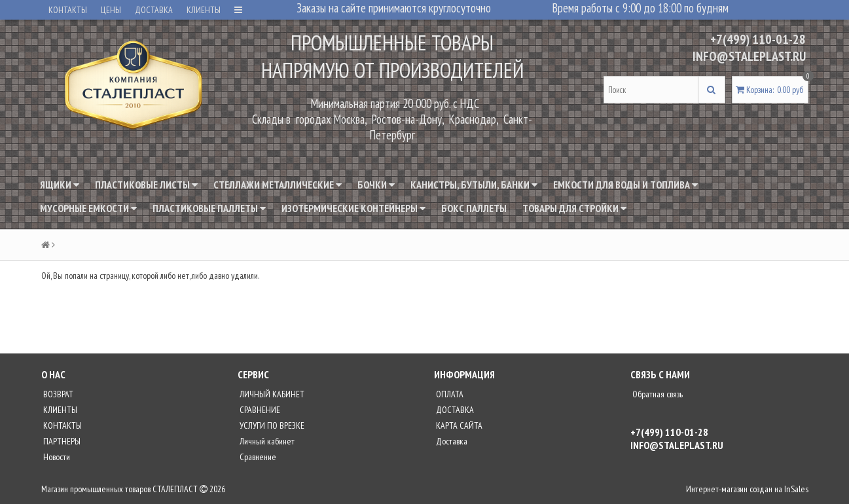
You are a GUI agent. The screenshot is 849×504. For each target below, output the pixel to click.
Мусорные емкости (88, 208)
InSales (796, 489)
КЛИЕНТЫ (204, 10)
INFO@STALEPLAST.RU (749, 56)
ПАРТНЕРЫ (61, 441)
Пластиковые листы (146, 184)
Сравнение (257, 457)
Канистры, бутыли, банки (473, 184)
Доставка (450, 441)
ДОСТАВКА (154, 10)
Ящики (59, 184)
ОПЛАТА (448, 394)
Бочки (376, 184)
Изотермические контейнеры (353, 208)
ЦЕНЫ (111, 10)
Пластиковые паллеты (209, 208)
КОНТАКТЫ (67, 10)
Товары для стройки (574, 208)
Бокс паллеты (474, 208)
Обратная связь (656, 394)
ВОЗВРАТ (57, 394)
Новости (55, 457)
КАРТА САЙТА (458, 425)
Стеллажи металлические (277, 184)
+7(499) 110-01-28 (758, 39)
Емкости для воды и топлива (625, 184)
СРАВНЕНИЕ (259, 410)
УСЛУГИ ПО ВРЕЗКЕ (271, 425)
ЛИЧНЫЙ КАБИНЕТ (271, 394)
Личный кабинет (266, 441)
